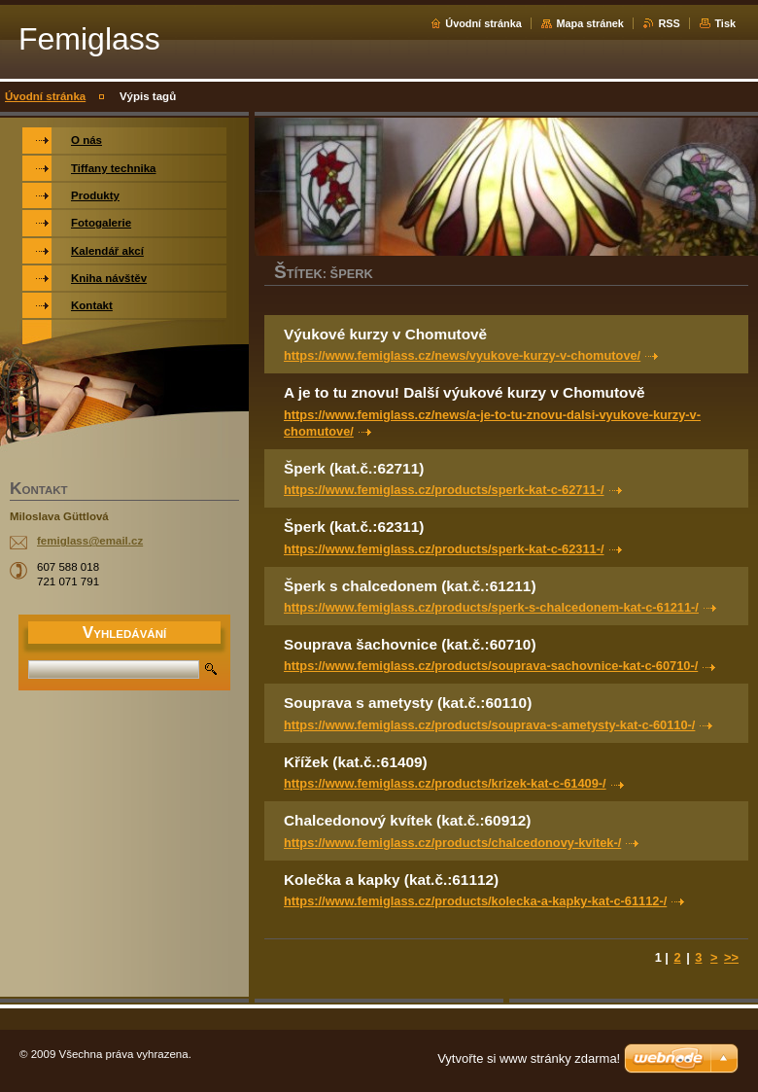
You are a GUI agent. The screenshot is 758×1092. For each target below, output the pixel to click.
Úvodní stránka (483, 23)
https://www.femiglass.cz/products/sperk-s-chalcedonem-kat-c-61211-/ (491, 607)
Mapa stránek (590, 23)
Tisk (725, 23)
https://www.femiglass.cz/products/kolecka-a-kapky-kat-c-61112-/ (475, 901)
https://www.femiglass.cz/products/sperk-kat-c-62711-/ (444, 489)
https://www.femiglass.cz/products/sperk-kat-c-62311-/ (444, 549)
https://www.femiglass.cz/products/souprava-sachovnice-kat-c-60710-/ (491, 665)
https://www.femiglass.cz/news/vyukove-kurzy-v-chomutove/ (462, 355)
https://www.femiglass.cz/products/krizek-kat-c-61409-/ (445, 783)
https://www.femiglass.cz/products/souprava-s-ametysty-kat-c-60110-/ (489, 725)
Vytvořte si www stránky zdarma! (528, 1058)
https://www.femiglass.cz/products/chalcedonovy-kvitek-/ (452, 842)
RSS (668, 23)
